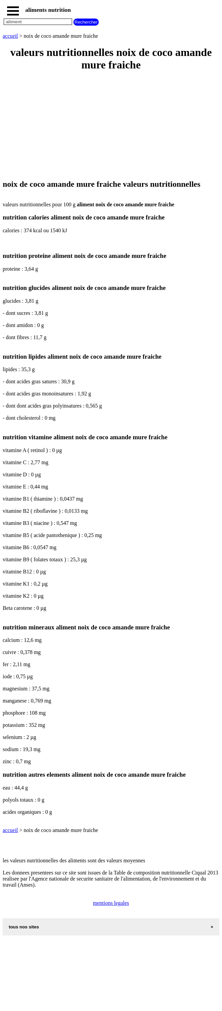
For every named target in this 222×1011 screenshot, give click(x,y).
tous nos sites (24, 926)
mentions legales (111, 903)
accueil (10, 36)
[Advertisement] (111, 126)
